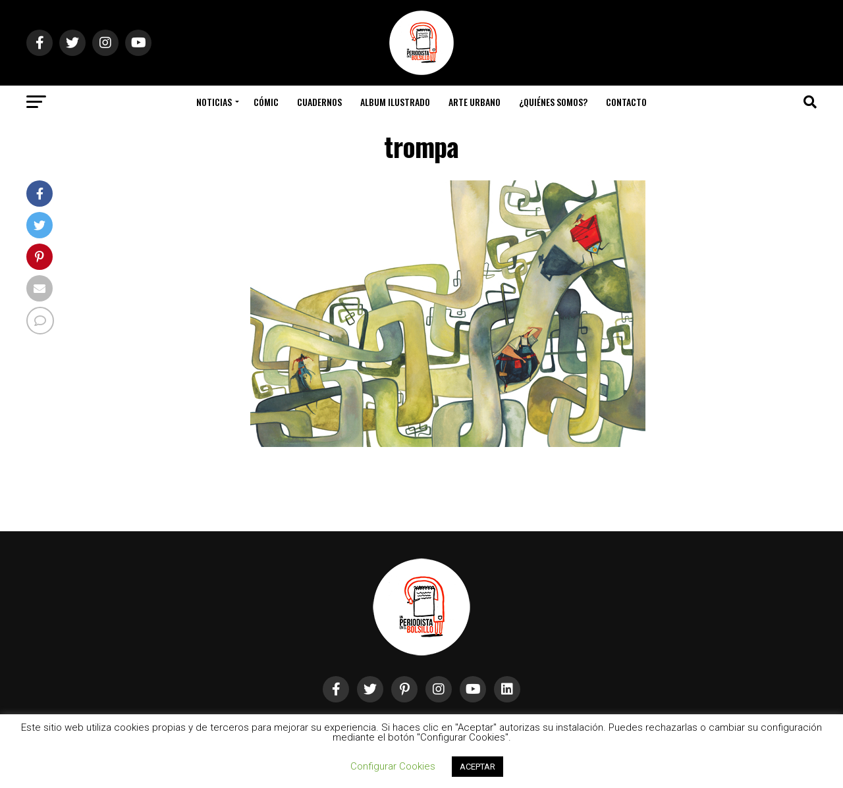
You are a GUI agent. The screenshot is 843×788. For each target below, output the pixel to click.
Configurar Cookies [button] (392, 766)
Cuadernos (319, 102)
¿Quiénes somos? (553, 102)
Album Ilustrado (395, 102)
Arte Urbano (475, 102)
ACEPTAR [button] (477, 767)
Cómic (266, 102)
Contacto (626, 102)
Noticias (214, 102)
